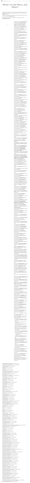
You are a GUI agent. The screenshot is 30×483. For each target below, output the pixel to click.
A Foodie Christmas (21, 173)
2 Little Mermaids (21, 46)
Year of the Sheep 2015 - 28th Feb (6, 382)
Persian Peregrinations (22, 53)
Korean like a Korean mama (17, 207)
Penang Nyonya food (21, 117)
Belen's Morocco (23, 99)
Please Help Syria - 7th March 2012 (6, 446)
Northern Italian (23, 355)
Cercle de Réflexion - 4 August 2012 (6, 434)
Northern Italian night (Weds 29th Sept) (7, 481)
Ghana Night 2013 (21, 199)
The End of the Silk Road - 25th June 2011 (7, 461)
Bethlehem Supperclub (21, 175)
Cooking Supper (20, 260)
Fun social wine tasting (20, 166)
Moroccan (3, 407)
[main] (15, 6)
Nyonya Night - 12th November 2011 (6, 453)
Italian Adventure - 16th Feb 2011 (6, 470)
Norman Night (22, 350)
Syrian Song (22, 27)
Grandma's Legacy (21, 181)
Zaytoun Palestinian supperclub (21, 112)
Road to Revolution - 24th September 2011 (7, 457)
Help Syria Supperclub (21, 271)
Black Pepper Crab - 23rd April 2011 (6, 466)
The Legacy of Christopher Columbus (6, 414)
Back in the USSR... (4, 406)
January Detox (22, 219)
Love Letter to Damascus (22, 193)
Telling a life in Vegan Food (21, 263)
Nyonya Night (19, 67)
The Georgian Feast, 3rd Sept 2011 (6, 458)
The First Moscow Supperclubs (23, 217)
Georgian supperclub (21, 44)
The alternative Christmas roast (6, 422)
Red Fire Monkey (21, 97)
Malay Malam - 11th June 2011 (6, 462)
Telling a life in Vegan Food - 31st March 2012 (7, 442)
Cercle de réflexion (20, 239)
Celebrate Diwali (22, 228)
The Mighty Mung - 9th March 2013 (6, 418)
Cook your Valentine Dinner (22, 276)
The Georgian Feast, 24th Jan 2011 (6, 474)
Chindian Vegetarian (20, 159)
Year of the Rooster (21, 77)
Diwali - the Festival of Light (5, 426)
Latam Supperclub (20, 65)
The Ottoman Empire (21, 37)
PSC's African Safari (20, 69)
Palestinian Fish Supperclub (22, 61)
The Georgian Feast (22, 230)
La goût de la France (22, 224)
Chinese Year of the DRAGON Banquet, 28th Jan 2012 (8, 449)
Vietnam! (22, 142)
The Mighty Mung (21, 210)
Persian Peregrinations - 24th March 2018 (7, 363)
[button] (29, 1)
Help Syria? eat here (4, 419)
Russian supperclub (20, 163)
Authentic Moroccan (22, 149)
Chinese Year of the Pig (21, 40)
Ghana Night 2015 (4, 379)
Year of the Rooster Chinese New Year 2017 (7, 371)
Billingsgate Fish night (20, 241)
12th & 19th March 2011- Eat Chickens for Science (8, 469)
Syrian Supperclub (21, 212)
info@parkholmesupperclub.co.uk (6, 18)
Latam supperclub (4, 367)
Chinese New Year (19, 168)
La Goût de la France (4, 423)
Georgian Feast (20, 94)
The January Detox (4, 427)
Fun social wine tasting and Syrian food (6, 391)
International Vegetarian (22, 179)
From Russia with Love (5, 383)
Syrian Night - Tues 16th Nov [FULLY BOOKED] (8, 477)
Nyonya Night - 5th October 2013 (6, 402)
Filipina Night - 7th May (5, 465)
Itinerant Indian (21, 335)
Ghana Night (20, 115)
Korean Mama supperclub (23, 101)
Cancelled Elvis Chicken (22, 29)
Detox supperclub (22, 25)
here (17, 334)
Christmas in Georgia (22, 129)
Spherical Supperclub (21, 235)
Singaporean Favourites (22, 34)
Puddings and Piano (21, 279)
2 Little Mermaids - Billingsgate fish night (7, 403)
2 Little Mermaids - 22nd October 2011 (7, 454)
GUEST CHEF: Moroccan (22, 197)
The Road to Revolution (23, 186)
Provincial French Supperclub (22, 73)
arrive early (10, 16)
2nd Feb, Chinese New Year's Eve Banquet (7, 473)
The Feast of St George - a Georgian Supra (7, 375)
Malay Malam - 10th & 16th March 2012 (7, 445)
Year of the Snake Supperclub (23, 214)
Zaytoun (16, 114)
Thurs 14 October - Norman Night (6, 478)
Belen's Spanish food (19, 108)
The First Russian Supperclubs (23, 21)
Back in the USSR (23, 147)
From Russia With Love (22, 75)
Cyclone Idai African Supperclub (21, 31)
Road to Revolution (23, 86)
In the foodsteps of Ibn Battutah (23, 48)
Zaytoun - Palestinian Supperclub (6, 378)
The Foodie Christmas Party (5, 395)
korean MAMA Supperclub (5, 415)
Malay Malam (20, 51)
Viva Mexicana (20, 237)
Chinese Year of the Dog (22, 55)
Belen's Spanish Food (4, 374)
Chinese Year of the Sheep (23, 121)
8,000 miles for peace (22, 71)
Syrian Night (22, 348)
